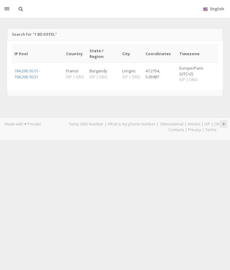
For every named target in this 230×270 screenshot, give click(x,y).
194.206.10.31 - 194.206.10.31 (27, 73)
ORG (218, 124)
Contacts (176, 129)
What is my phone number (131, 124)
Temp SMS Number (86, 124)
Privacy (194, 129)
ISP (207, 124)
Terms (211, 129)
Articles (194, 124)
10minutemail (171, 124)
